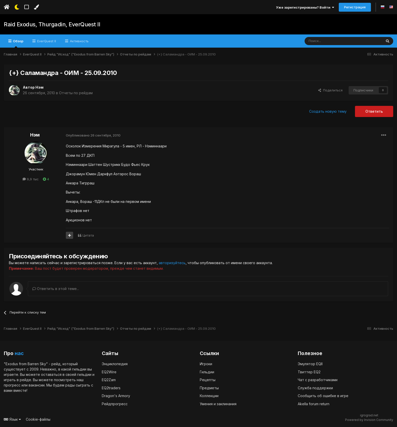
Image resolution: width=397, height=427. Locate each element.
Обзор (17, 43)
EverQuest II (46, 41)
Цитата (88, 235)
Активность (79, 41)
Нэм (39, 87)
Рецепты (207, 380)
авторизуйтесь (172, 263)
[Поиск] (332, 41)
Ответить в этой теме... (55, 288)
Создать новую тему (328, 111)
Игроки (206, 364)
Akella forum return (313, 403)
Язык (12, 419)
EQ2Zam (109, 380)
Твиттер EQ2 (309, 372)
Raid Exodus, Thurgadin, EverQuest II (52, 24)
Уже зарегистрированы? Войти (305, 7)
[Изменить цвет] (36, 7)
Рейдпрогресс (115, 403)
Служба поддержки (315, 387)
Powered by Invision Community (369, 419)
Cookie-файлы (38, 419)
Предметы (209, 387)
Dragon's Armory (116, 396)
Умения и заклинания (218, 403)
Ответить (374, 111)
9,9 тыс (31, 179)
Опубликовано (93, 135)
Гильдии (207, 372)
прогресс (12, 385)
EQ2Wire (109, 372)
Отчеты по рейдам (76, 93)
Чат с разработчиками (318, 380)
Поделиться (330, 90)
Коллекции (209, 396)
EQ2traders (111, 387)
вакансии (37, 385)
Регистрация (355, 7)
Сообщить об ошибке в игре (323, 396)
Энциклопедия (115, 364)
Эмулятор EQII (310, 364)
